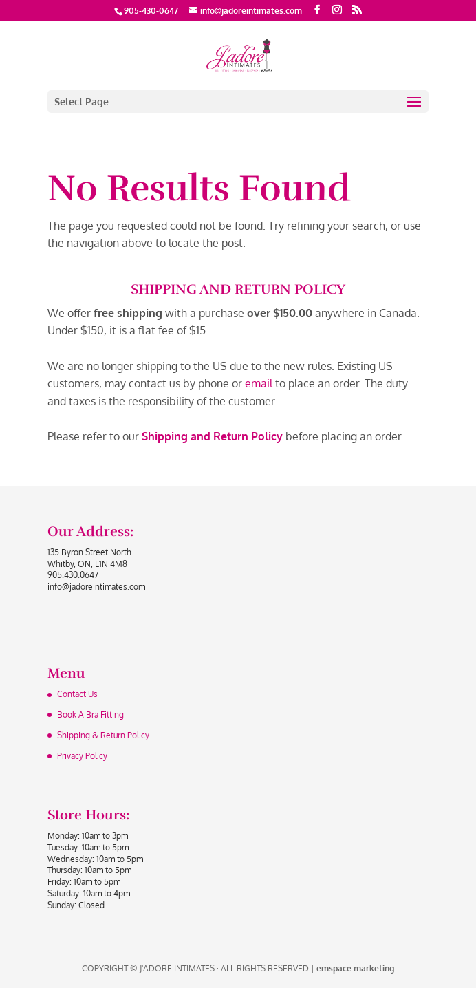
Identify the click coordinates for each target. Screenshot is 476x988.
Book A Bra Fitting (90, 714)
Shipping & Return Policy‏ (103, 735)
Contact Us (77, 694)
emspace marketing (355, 968)
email (258, 383)
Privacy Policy (82, 756)
